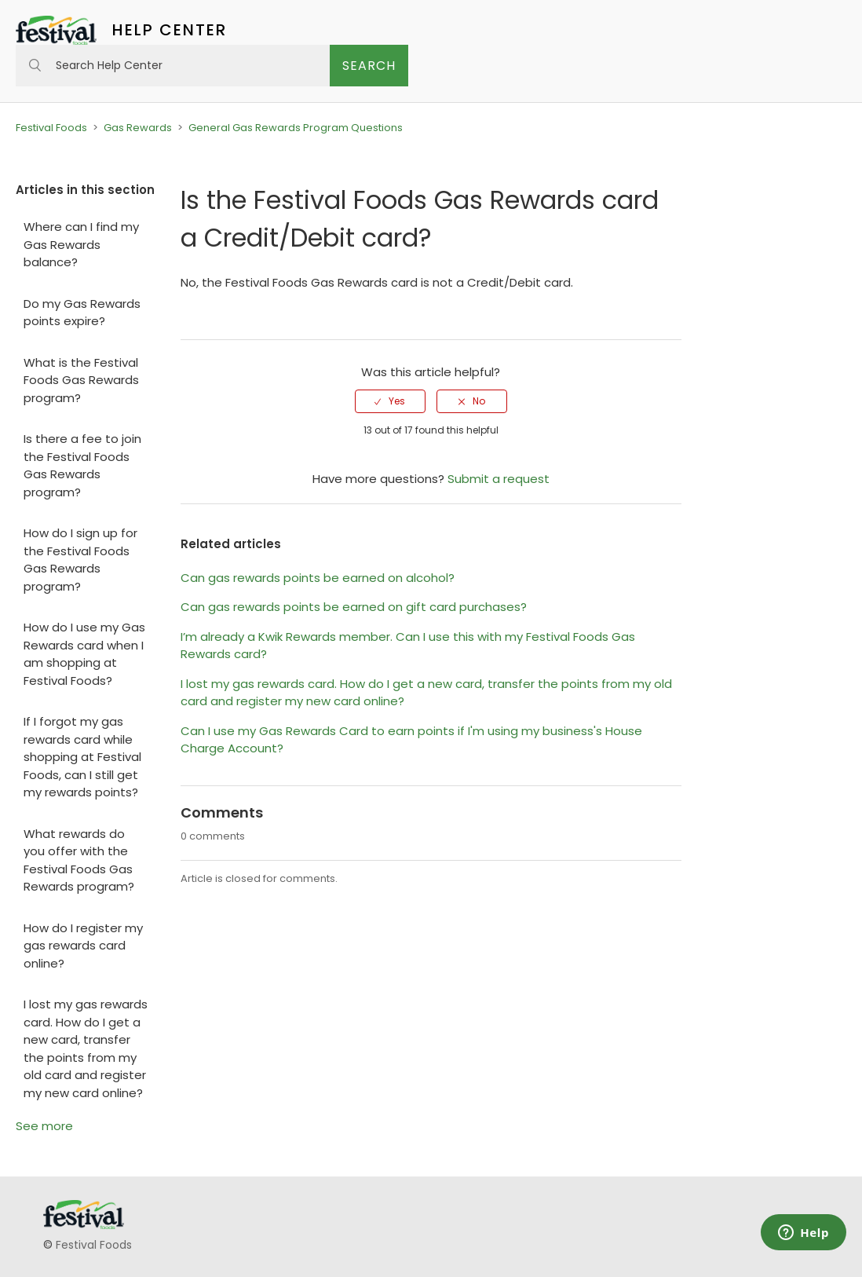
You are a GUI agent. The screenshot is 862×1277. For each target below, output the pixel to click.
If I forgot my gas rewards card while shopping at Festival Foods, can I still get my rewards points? (82, 756)
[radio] (390, 401)
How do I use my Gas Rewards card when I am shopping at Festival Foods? (84, 654)
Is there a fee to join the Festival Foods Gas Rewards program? (82, 465)
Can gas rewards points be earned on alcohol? (318, 577)
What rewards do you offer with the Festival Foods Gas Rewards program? (79, 860)
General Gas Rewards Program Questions (295, 127)
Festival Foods (51, 127)
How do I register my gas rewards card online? (83, 945)
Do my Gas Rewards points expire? (82, 312)
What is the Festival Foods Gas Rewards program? (81, 380)
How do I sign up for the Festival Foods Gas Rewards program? (80, 560)
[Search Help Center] (173, 65)
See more (44, 1126)
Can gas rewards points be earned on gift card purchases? (354, 606)
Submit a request (498, 478)
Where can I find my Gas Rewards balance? (81, 244)
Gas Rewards (138, 127)
